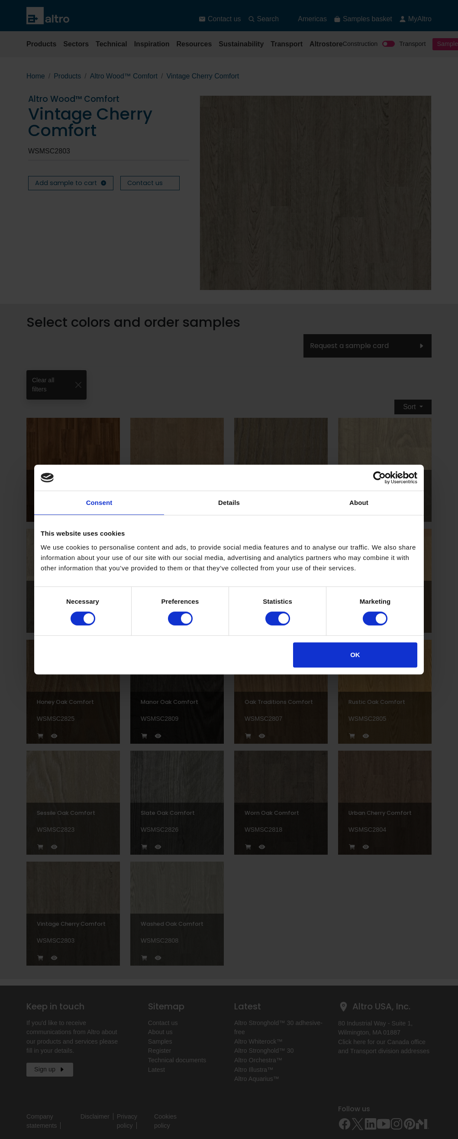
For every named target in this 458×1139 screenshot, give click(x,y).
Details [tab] (229, 502)
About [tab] (358, 502)
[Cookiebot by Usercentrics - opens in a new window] (379, 477)
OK (355, 654)
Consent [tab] (99, 502)
